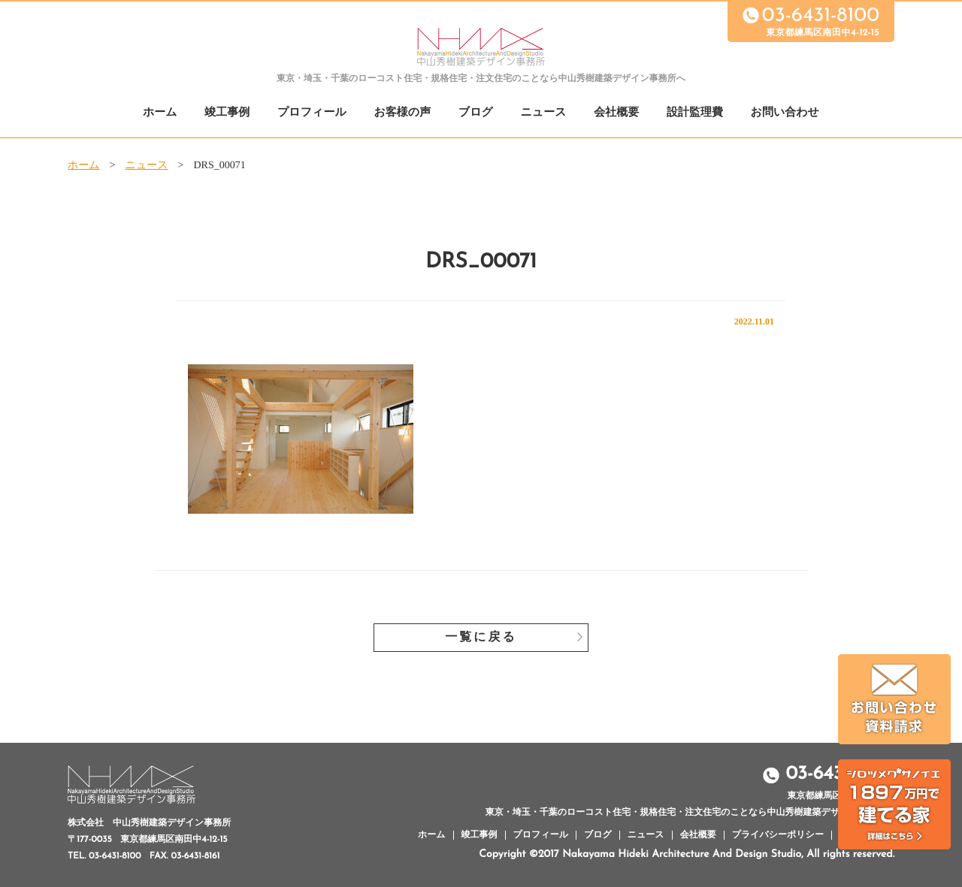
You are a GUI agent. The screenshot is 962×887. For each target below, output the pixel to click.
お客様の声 (402, 113)
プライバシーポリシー (778, 835)
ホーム (160, 113)
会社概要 (616, 113)
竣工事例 (227, 113)
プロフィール (311, 113)
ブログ (475, 113)
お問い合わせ (785, 113)
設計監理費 (695, 113)
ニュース (544, 113)
